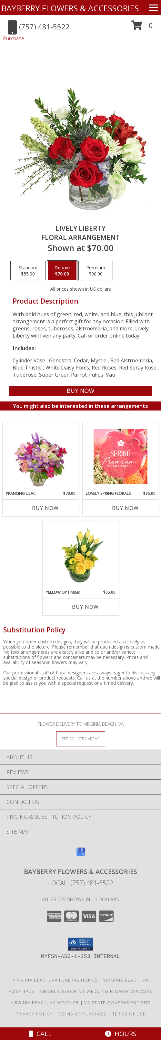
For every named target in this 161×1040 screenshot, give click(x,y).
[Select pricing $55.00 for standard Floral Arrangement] (28, 270)
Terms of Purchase (82, 1014)
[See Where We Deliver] (80, 738)
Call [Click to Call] (40, 1033)
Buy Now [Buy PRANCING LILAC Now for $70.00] (45, 508)
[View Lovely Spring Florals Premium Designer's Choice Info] (120, 456)
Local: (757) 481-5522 (80, 883)
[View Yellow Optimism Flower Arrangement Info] (80, 555)
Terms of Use (129, 1014)
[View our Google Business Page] (80, 854)
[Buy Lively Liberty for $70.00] (80, 391)
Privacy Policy (34, 1014)
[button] (142, 27)
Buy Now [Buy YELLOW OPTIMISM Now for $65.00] (85, 606)
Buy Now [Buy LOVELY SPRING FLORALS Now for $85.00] (125, 508)
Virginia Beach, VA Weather (45, 1002)
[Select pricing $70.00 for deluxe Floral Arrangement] (62, 270)
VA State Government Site (117, 1002)
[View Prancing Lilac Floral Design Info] (40, 456)
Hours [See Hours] (120, 1033)
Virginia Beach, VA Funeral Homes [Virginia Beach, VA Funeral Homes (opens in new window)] (55, 980)
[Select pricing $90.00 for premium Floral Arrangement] (96, 270)
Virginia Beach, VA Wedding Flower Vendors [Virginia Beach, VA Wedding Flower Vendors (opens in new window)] (96, 991)
